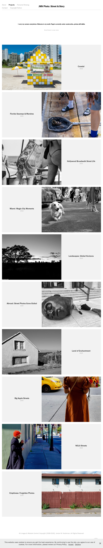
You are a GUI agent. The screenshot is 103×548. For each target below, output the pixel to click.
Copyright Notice (16, 8)
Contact (5, 8)
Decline (78, 544)
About (4, 5)
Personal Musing (23, 5)
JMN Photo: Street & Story (51, 6)
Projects (12, 5)
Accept (71, 544)
